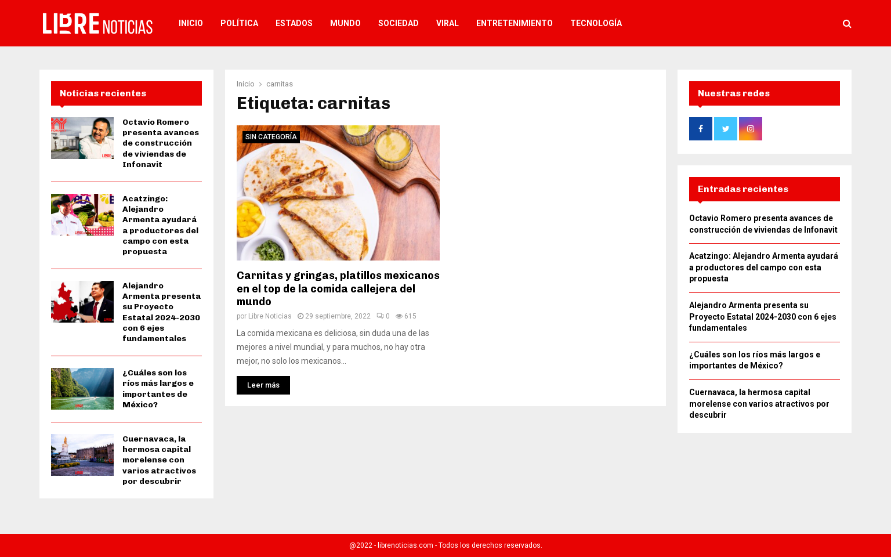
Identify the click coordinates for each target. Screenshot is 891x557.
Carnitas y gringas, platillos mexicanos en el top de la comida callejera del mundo (338, 288)
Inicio (191, 23)
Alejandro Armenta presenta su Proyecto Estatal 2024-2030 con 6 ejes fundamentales (161, 312)
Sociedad (398, 23)
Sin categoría (271, 137)
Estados (294, 23)
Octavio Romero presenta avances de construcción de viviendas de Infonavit (160, 143)
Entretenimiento (514, 23)
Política (239, 23)
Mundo (345, 23)
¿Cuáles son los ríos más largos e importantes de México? (158, 389)
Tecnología (596, 23)
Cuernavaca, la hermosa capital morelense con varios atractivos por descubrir (159, 460)
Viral (447, 23)
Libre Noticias (270, 316)
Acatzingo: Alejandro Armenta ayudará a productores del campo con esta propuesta (160, 225)
